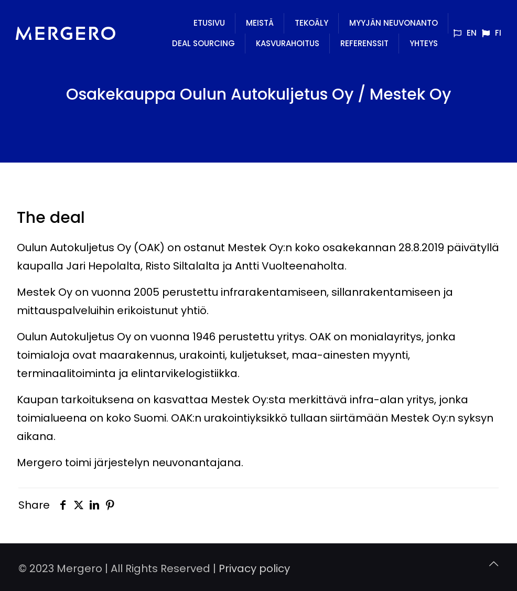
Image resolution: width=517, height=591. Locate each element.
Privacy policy (254, 568)
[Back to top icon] (493, 564)
